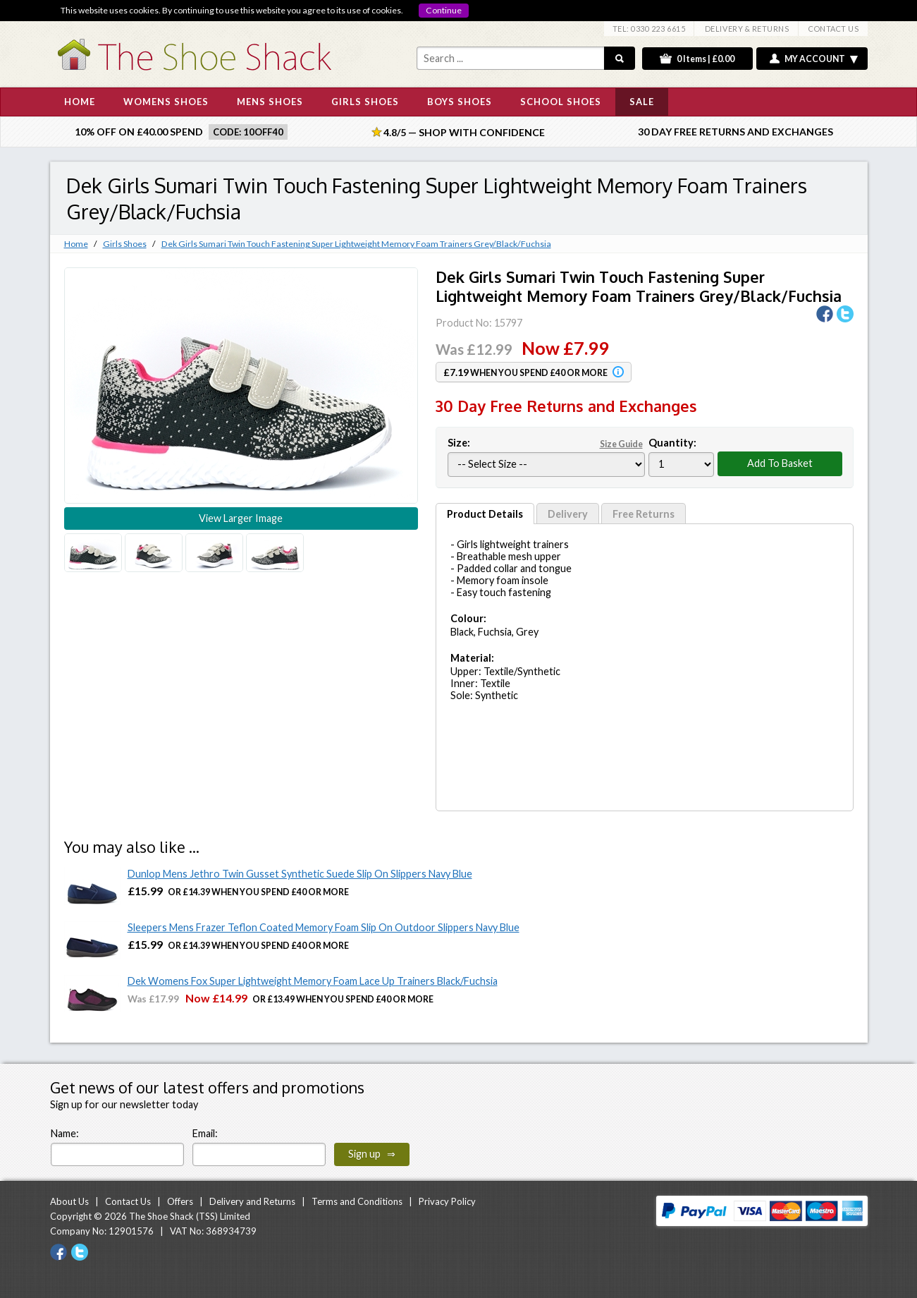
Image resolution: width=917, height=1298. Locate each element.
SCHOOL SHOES (560, 101)
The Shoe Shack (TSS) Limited (189, 1216)
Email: (205, 1133)
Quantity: (672, 443)
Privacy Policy (447, 1201)
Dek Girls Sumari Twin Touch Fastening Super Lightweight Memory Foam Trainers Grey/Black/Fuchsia (356, 243)
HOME (79, 101)
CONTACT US (833, 28)
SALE (641, 101)
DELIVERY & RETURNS (747, 28)
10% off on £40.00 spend (139, 132)
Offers (180, 1201)
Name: (65, 1133)
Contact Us (128, 1201)
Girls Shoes (125, 243)
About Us (69, 1201)
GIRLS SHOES (365, 101)
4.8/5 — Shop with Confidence (458, 132)
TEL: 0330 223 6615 (649, 28)
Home (76, 243)
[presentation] (525, 1138)
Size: (546, 443)
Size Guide (621, 444)
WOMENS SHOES (166, 101)
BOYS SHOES (459, 101)
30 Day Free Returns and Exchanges (735, 132)
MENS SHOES (270, 101)
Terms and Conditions (357, 1201)
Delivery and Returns (252, 1201)
